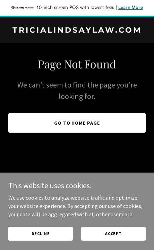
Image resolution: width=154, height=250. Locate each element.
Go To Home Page (77, 123)
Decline (41, 233)
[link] (77, 30)
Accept (113, 233)
